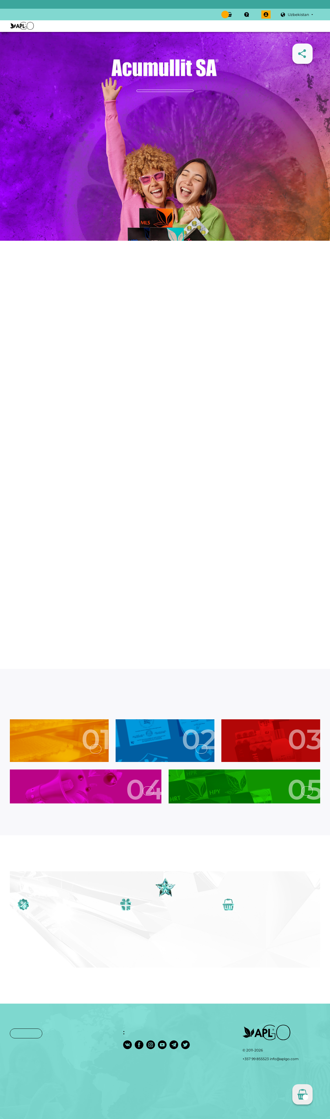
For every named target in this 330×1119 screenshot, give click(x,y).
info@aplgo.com (284, 1059)
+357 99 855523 (256, 1059)
